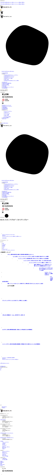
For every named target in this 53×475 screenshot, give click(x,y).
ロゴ (3, 248)
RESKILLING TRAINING (11, 80)
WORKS (5, 182)
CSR (4, 195)
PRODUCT (8, 78)
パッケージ (4, 244)
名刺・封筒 (4, 447)
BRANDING (9, 77)
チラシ (3, 247)
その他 (3, 448)
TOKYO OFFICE (3, 419)
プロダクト (4, 454)
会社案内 (3, 245)
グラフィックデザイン (6, 451)
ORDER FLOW (6, 83)
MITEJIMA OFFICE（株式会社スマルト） (7, 437)
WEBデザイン (4, 452)
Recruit (1, 465)
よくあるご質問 (4, 459)
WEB (3, 243)
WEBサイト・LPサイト (6, 446)
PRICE (4, 82)
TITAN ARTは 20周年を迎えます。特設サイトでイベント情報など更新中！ (12, 2)
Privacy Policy (8, 196)
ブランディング (4, 453)
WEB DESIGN (9, 185)
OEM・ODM (6, 79)
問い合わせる (4, 406)
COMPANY (5, 84)
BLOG (5, 194)
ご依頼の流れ (4, 458)
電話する (3, 407)
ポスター (3, 246)
